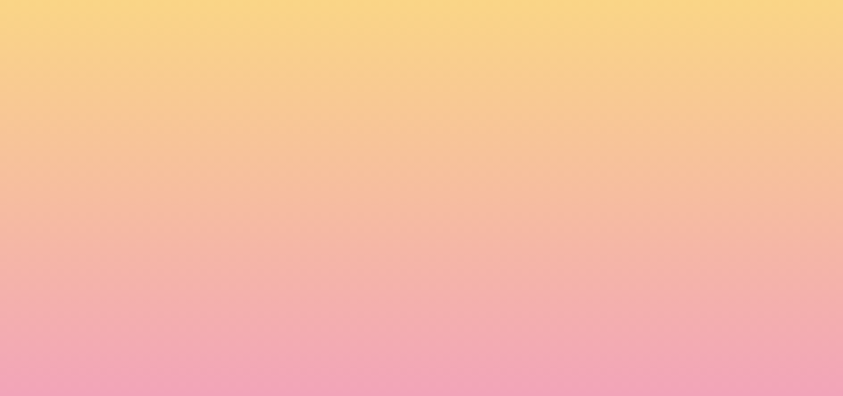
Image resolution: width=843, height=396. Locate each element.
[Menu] (755, 19)
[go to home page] (155, 62)
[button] (687, 18)
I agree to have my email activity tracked (271, 340)
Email (437, 279)
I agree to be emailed (239, 326)
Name (201, 279)
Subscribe (216, 366)
